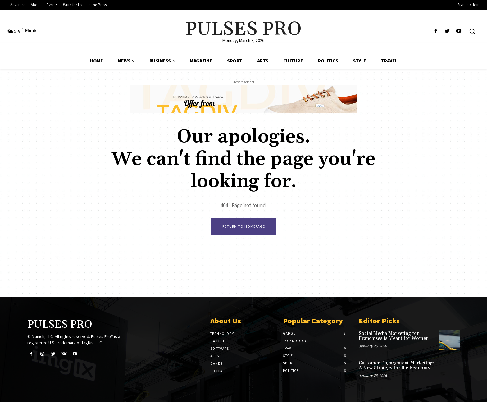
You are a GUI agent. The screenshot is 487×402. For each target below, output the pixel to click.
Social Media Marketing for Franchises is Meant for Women (394, 336)
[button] (472, 31)
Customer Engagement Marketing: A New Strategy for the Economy (396, 365)
